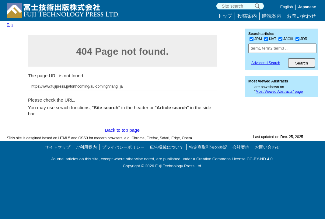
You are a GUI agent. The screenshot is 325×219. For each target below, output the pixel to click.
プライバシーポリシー (123, 147)
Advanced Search (265, 63)
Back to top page (122, 130)
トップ (225, 16)
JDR (301, 39)
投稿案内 (247, 16)
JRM (256, 39)
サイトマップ (57, 147)
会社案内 (241, 147)
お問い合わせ (301, 16)
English (286, 7)
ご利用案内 (86, 147)
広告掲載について (167, 147)
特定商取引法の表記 (208, 147)
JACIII (285, 39)
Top (9, 25)
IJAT (270, 39)
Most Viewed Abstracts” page (279, 91)
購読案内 (271, 16)
